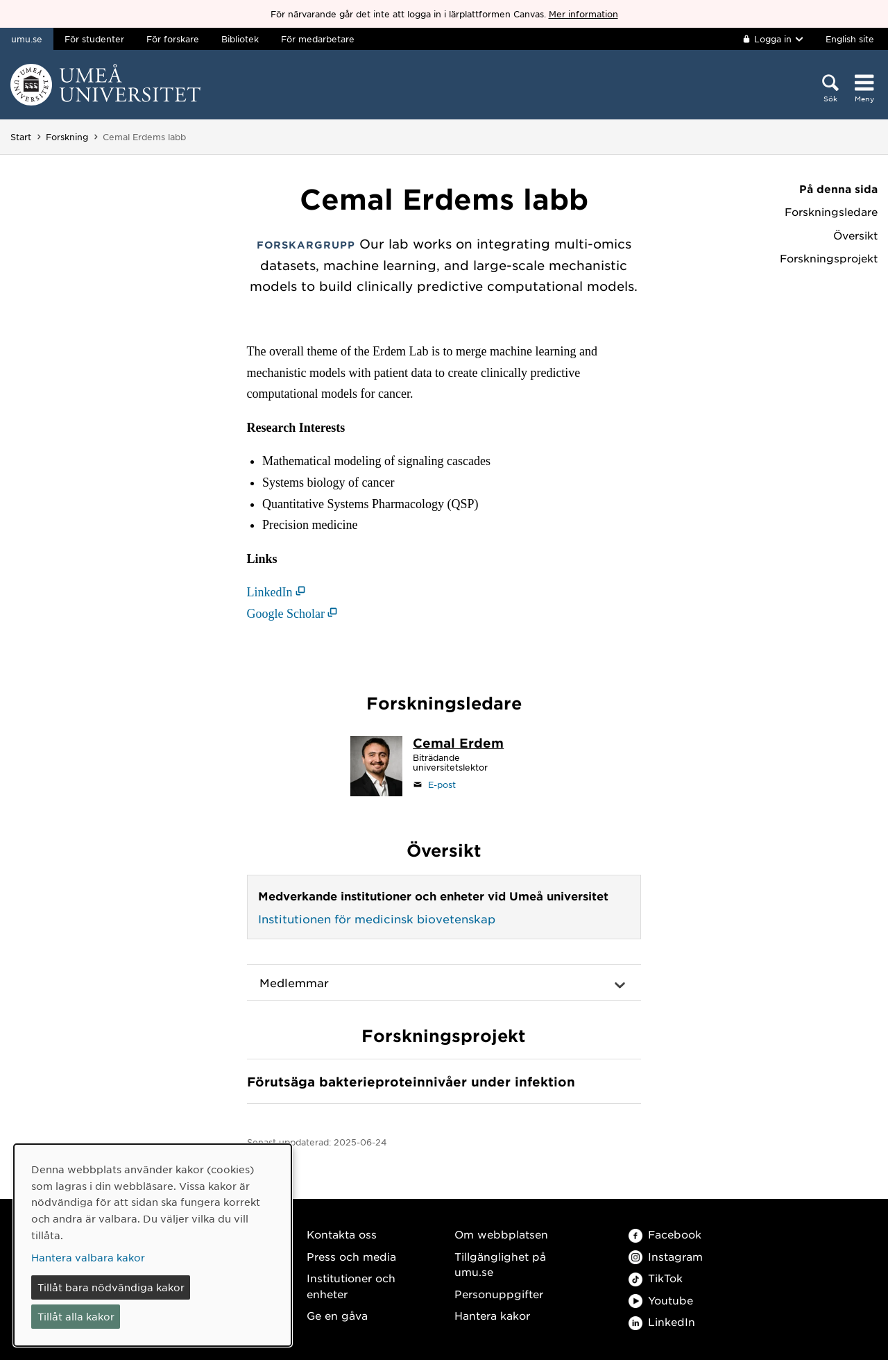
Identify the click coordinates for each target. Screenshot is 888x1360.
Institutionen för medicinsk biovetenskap (376, 918)
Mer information (583, 13)
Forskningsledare (831, 211)
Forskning (67, 136)
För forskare (172, 38)
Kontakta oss (342, 1234)
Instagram (666, 1256)
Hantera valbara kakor (88, 1257)
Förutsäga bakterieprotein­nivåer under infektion (411, 1081)
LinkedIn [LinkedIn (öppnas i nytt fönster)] (270, 592)
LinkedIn (662, 1321)
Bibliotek (240, 38)
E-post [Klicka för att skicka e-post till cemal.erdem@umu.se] (442, 784)
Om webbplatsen (501, 1234)
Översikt (855, 235)
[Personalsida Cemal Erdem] (458, 744)
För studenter (94, 38)
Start (20, 136)
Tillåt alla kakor (75, 1316)
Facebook (665, 1234)
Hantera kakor (492, 1315)
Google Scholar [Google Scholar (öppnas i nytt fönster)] (286, 614)
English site (850, 38)
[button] (444, 983)
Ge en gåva (337, 1315)
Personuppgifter (498, 1293)
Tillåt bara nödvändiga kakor (111, 1287)
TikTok (656, 1277)
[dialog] (152, 1245)
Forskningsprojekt (829, 258)
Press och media (351, 1256)
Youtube (661, 1300)
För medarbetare (318, 38)
